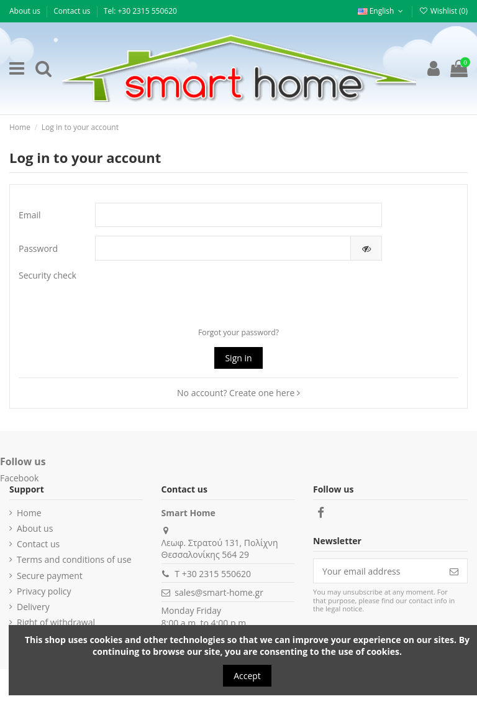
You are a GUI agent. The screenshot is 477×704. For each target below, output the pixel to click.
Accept (247, 676)
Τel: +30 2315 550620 (140, 11)
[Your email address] (377, 571)
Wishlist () (443, 11)
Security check (47, 275)
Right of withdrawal (56, 622)
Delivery (33, 607)
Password (38, 248)
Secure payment (50, 575)
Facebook (19, 478)
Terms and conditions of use (74, 559)
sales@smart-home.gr (219, 592)
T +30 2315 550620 (213, 574)
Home (29, 513)
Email (30, 215)
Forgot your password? (238, 332)
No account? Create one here (238, 393)
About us (25, 11)
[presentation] (228, 293)
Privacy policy (44, 591)
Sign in (238, 358)
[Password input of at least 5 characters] (223, 248)
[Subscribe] (454, 571)
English (382, 11)
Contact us (72, 11)
